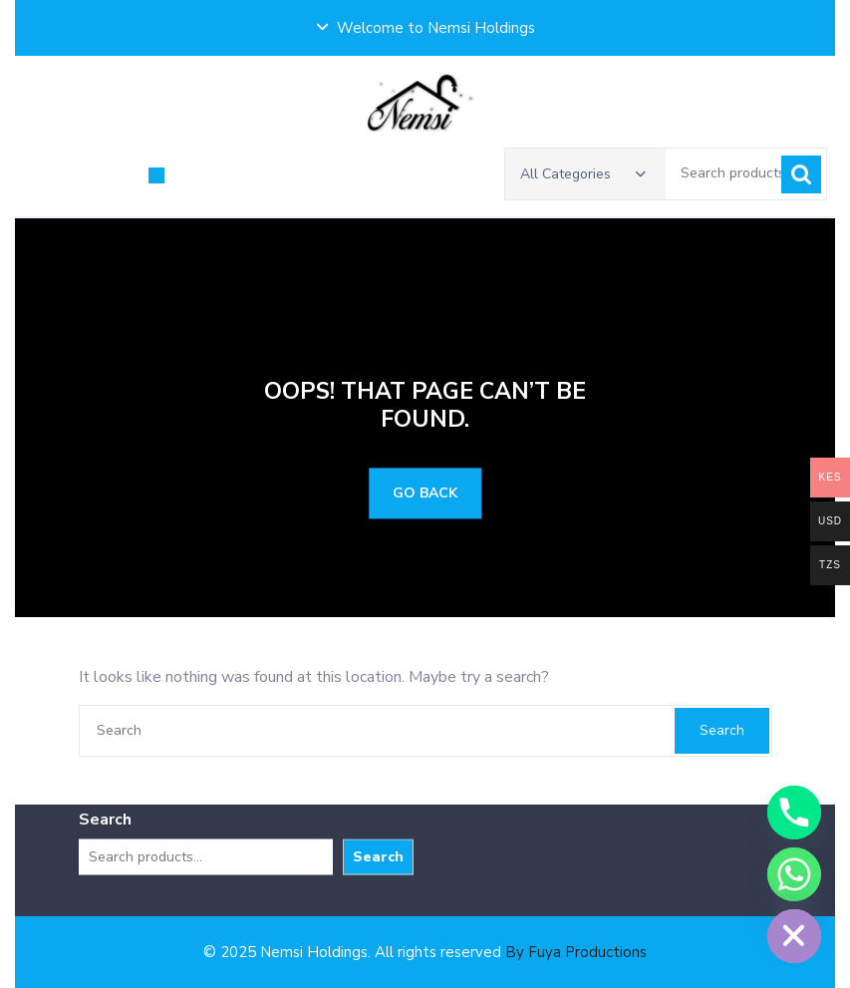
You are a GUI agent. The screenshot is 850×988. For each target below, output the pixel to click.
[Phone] (794, 812)
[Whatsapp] (794, 874)
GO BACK (425, 494)
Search (801, 175)
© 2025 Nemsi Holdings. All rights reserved (425, 952)
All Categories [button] (583, 174)
